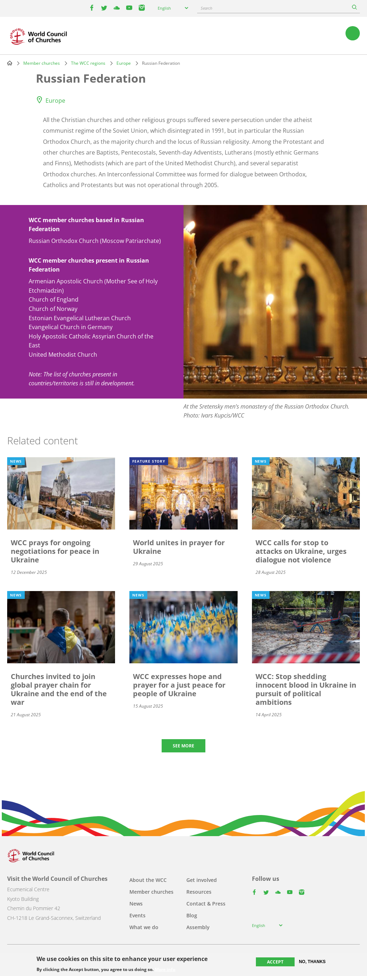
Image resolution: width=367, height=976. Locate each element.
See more (183, 746)
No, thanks (312, 961)
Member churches (41, 63)
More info (165, 969)
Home (9, 62)
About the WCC (148, 880)
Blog (191, 915)
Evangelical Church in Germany (71, 327)
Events (137, 915)
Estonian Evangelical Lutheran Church (80, 318)
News (136, 903)
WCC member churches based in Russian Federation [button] (86, 224)
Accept (275, 962)
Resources (198, 891)
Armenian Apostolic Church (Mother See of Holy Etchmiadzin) (93, 285)
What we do (143, 927)
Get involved (201, 880)
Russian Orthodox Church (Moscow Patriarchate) (95, 241)
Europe (123, 63)
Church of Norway (53, 309)
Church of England (53, 299)
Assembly (198, 927)
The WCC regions (88, 63)
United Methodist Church (63, 354)
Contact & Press (205, 903)
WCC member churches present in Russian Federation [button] (89, 265)
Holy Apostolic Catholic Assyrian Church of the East (91, 341)
